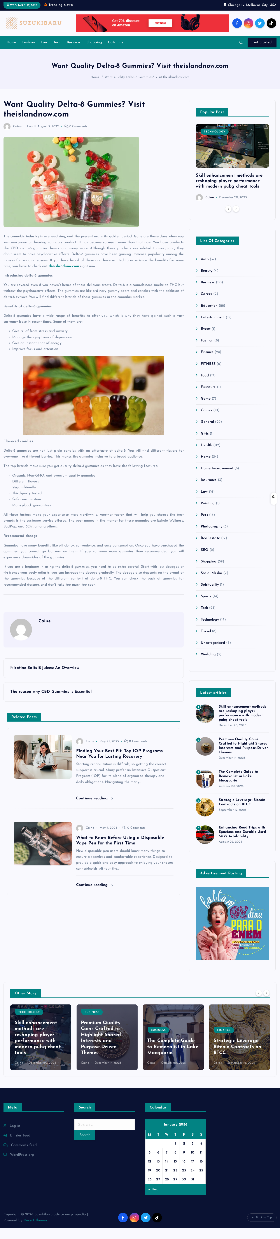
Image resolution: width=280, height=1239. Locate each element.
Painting (208, 514)
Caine (12, 137)
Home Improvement (217, 479)
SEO (204, 561)
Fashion (28, 53)
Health (32, 137)
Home (11, 53)
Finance (207, 363)
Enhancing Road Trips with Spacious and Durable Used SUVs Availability (242, 843)
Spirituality (210, 596)
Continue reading (94, 809)
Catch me (115, 53)
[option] (232, 173)
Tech (57, 53)
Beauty (206, 282)
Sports (206, 607)
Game (206, 410)
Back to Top (262, 1228)
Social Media (211, 584)
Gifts (205, 445)
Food (205, 386)
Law (44, 53)
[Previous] (228, 220)
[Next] (236, 220)
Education (209, 317)
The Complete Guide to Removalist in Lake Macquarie (238, 787)
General (207, 433)
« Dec (153, 1200)
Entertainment (213, 328)
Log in (15, 1137)
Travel (206, 642)
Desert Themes (35, 1231)
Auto (205, 270)
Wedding (208, 665)
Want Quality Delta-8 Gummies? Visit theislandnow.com (147, 88)
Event (205, 340)
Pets (204, 526)
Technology (214, 143)
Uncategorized (213, 654)
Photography (211, 537)
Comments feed (24, 1156)
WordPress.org (22, 1166)
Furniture (208, 398)
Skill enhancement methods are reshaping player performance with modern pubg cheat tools (229, 192)
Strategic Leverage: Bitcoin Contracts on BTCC (237, 1058)
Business (73, 53)
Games (206, 421)
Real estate (210, 549)
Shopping (94, 53)
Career (206, 305)
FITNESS (208, 375)
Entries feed (20, 1147)
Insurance (209, 491)
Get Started (262, 53)
